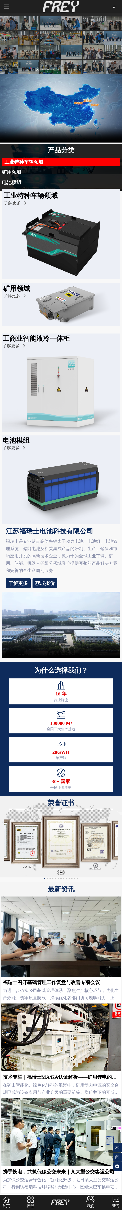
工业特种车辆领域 (25, 162)
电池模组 (12, 182)
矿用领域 (12, 172)
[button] (32, 70)
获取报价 (23, 583)
